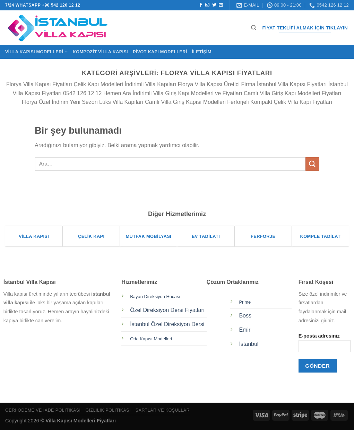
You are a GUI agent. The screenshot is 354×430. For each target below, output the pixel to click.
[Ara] (253, 27)
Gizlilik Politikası (108, 410)
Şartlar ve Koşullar (163, 410)
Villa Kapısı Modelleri (36, 51)
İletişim (201, 51)
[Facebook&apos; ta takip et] (201, 5)
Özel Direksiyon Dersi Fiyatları (167, 310)
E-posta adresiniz (325, 345)
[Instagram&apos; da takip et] (207, 5)
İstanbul (248, 344)
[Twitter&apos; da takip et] (214, 5)
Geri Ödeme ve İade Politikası (43, 410)
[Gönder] (312, 164)
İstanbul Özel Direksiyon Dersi (167, 324)
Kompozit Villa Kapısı (100, 51)
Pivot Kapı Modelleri (160, 51)
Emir (244, 330)
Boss (245, 316)
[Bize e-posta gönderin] (221, 5)
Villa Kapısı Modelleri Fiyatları (80, 420)
